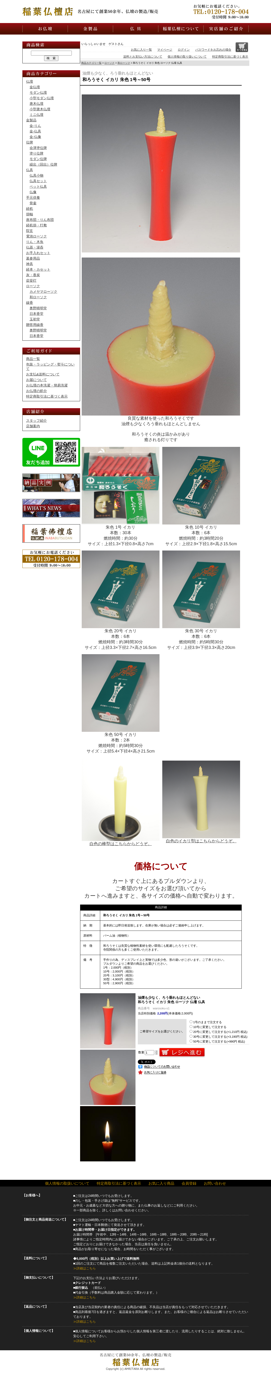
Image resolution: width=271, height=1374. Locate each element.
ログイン (184, 49)
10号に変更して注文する (208, 1027)
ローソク (109, 63)
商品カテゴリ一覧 (91, 63)
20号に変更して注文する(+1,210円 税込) (218, 1032)
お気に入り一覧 (141, 49)
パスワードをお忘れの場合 (213, 49)
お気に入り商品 (161, 1183)
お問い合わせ (215, 1183)
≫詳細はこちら (84, 1268)
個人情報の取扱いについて (67, 1183)
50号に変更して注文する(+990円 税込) (217, 1041)
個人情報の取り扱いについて (187, 56)
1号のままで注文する (206, 1022)
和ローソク (123, 63)
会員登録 (189, 1183)
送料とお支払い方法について (142, 56)
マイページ (164, 49)
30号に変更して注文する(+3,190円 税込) (218, 1036)
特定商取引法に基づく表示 (230, 56)
